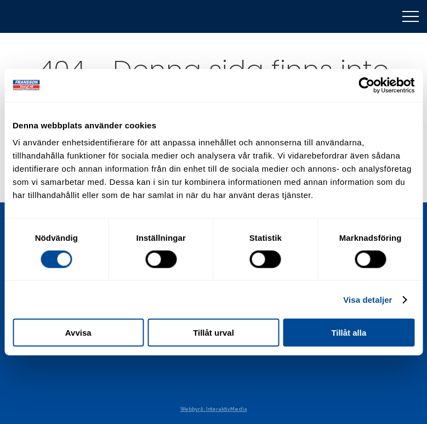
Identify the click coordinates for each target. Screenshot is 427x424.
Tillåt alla (348, 332)
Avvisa (78, 332)
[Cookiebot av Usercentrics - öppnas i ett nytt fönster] (366, 85)
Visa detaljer (367, 299)
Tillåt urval (213, 332)
